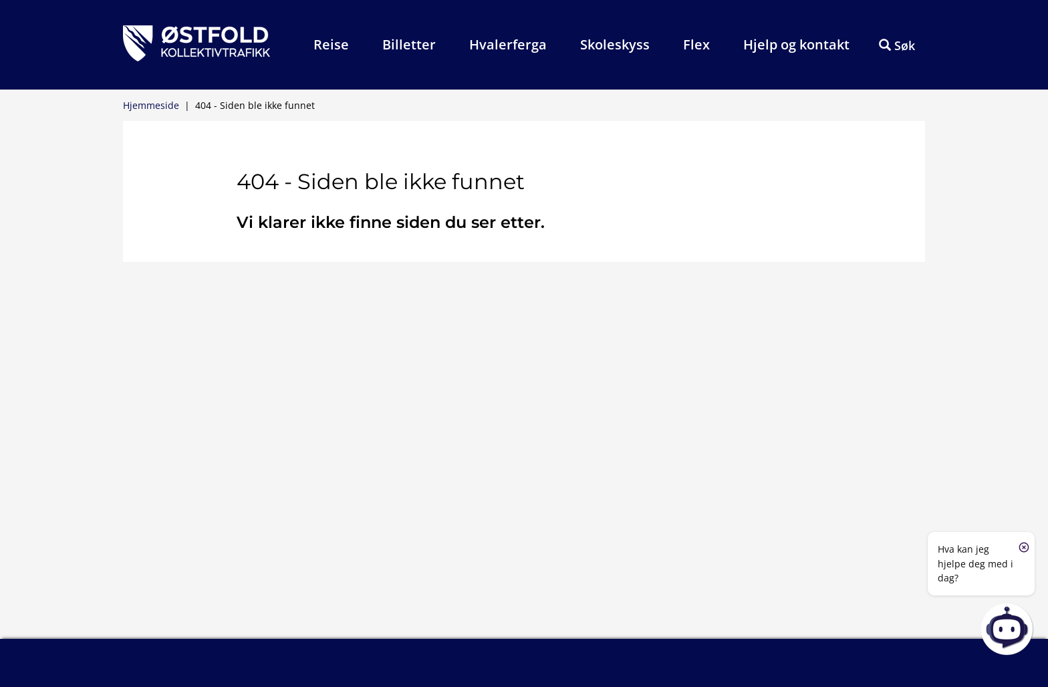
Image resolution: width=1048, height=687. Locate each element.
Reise (331, 44)
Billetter (409, 44)
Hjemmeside (151, 105)
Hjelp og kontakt (796, 44)
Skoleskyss (615, 44)
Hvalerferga (508, 44)
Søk (897, 45)
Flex (696, 44)
